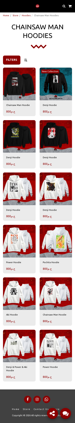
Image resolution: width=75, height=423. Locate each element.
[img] (19, 84)
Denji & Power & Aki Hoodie (16, 369)
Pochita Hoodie (51, 262)
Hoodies (26, 15)
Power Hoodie (13, 262)
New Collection (50, 71)
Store (15, 15)
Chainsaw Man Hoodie (18, 105)
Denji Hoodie (50, 105)
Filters (11, 59)
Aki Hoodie (12, 314)
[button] (4, 6)
